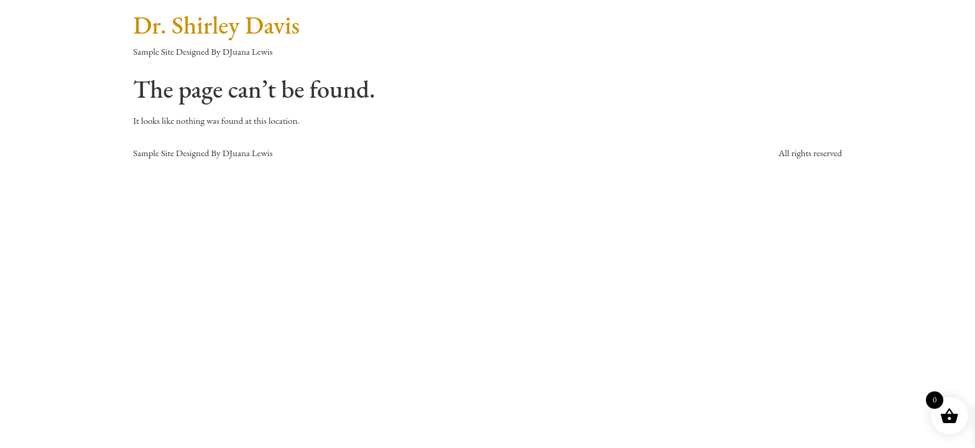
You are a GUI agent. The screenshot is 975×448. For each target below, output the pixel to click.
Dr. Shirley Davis (216, 25)
